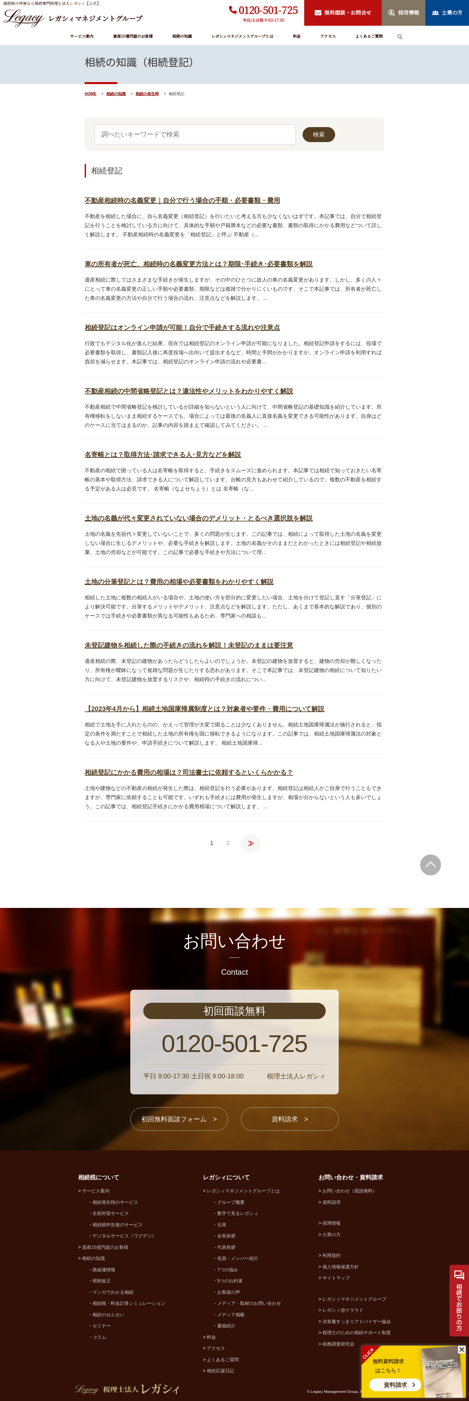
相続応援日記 (220, 1370)
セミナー (101, 1325)
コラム (99, 1337)
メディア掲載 (231, 1314)
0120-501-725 (268, 10)
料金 (297, 36)
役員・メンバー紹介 (237, 1258)
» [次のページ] (250, 840)
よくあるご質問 (369, 36)
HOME (90, 94)
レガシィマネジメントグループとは (242, 36)
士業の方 (331, 1234)
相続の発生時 (147, 94)
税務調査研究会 (338, 1344)
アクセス (328, 36)
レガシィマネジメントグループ (354, 1299)
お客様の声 (228, 1292)
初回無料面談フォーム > (179, 1119)
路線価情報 (103, 1269)
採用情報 (331, 1223)
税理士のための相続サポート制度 (356, 1332)
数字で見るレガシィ (237, 1213)
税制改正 (101, 1280)
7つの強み (227, 1269)
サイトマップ (336, 1277)
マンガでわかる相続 (113, 1292)
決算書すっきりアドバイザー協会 (356, 1321)
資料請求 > (290, 1119)
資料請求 (395, 1385)
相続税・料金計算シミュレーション (128, 1303)
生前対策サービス (110, 1213)
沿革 (221, 1224)
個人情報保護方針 (340, 1266)
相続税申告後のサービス (117, 1224)
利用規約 (331, 1255)
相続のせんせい (108, 1314)
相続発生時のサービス (115, 1202)
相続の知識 (182, 36)
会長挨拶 (226, 1235)
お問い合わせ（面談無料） (349, 1190)
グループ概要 (231, 1202)
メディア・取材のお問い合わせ (249, 1303)
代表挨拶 (226, 1247)
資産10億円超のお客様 (133, 36)
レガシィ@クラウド (342, 1310)
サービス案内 (81, 36)
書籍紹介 (226, 1325)
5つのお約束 (230, 1280)
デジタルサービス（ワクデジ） (124, 1235)
